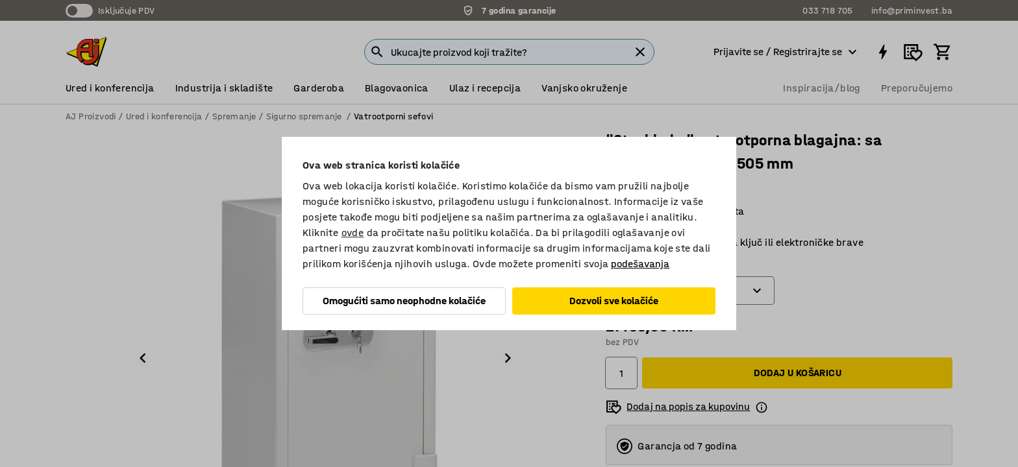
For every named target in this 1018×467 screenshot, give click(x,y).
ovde (352, 232)
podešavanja (640, 263)
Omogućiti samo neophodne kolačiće (404, 300)
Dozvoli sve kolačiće (613, 300)
